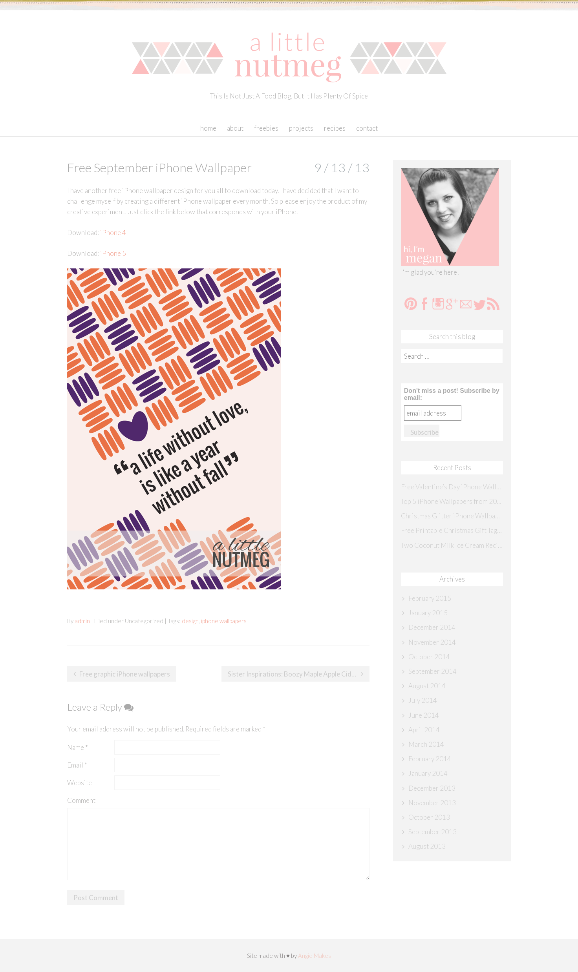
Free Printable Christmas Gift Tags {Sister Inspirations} (452, 530)
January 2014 (428, 773)
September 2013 (432, 832)
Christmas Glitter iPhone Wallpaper (452, 516)
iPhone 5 (113, 253)
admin (82, 620)
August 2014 (427, 686)
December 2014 (431, 627)
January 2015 (428, 613)
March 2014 (426, 744)
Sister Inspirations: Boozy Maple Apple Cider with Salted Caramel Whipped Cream (298, 674)
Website (79, 783)
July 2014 (422, 700)
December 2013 (431, 788)
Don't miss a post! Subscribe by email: (451, 394)
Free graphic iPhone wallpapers (124, 674)
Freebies (266, 128)
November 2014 (432, 642)
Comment (81, 800)
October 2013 (429, 817)
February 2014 (429, 759)
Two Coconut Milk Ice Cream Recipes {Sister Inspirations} (452, 545)
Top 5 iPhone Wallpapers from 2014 (452, 501)
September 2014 (432, 671)
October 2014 (429, 657)
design (190, 620)
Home (208, 128)
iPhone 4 (113, 232)
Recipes (335, 128)
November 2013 (432, 803)
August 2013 (427, 846)
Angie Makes (314, 955)
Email (77, 765)
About (235, 128)
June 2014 (423, 715)
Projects (301, 128)
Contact (367, 128)
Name (77, 747)
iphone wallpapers (224, 620)
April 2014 (424, 730)
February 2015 (429, 598)
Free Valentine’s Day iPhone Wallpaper (452, 487)
